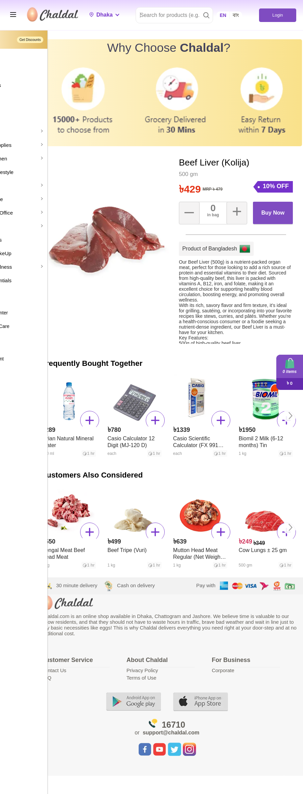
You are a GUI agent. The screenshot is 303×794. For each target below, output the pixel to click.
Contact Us (100, 667)
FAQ (93, 674)
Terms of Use (173, 674)
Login (277, 15)
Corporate (239, 667)
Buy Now (277, 190)
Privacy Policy (173, 667)
